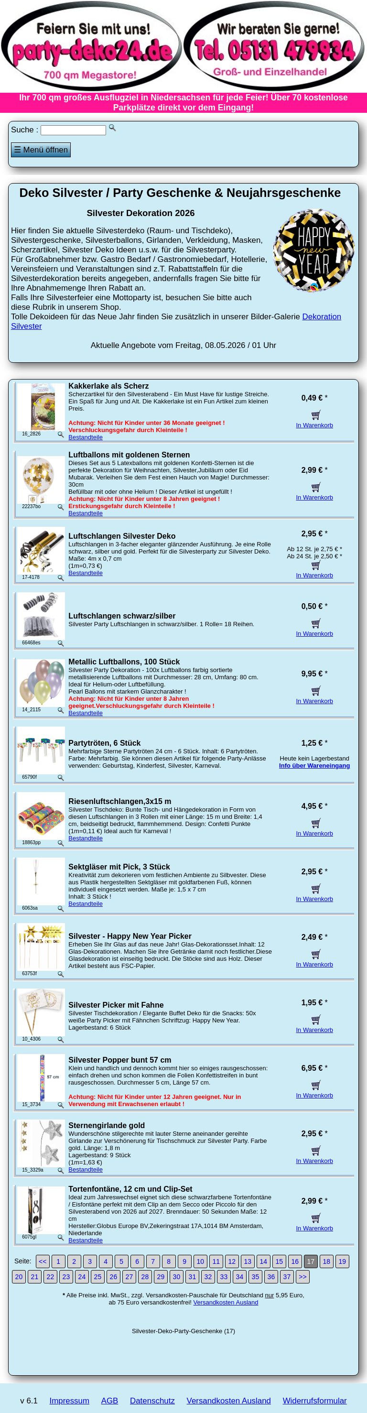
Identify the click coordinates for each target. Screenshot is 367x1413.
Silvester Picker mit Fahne (115, 1005)
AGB (110, 1400)
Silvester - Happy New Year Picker (130, 936)
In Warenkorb (314, 421)
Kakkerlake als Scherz (108, 386)
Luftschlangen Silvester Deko (121, 536)
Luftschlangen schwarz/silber (121, 616)
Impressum (69, 1400)
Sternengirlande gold (106, 1125)
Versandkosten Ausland (226, 1302)
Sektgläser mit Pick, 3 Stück (119, 867)
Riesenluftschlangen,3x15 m (119, 801)
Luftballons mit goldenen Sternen (129, 455)
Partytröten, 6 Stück (104, 743)
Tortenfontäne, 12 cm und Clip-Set (130, 1189)
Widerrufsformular (315, 1400)
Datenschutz (152, 1400)
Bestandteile (85, 437)
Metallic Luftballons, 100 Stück (124, 662)
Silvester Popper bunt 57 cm (119, 1060)
